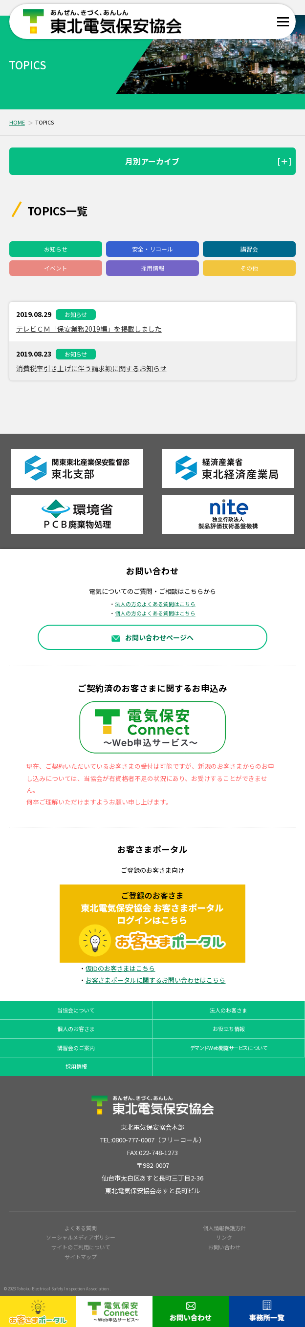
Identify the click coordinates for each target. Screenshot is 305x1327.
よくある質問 (81, 1228)
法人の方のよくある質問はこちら (155, 604)
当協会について (76, 1010)
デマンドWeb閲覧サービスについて (228, 1048)
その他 (249, 268)
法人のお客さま (228, 1010)
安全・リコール (152, 249)
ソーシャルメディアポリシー (80, 1237)
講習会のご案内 (76, 1048)
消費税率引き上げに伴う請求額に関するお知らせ (91, 368)
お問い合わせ (224, 1247)
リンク (224, 1237)
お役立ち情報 (229, 1028)
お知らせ (55, 249)
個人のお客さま (76, 1028)
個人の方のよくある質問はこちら (155, 613)
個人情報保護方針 (224, 1228)
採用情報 (152, 268)
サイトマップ (81, 1257)
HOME (17, 122)
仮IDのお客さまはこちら (120, 968)
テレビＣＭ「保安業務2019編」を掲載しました (89, 329)
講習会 (249, 249)
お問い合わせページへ (152, 637)
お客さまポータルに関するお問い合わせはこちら (155, 980)
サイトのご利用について (80, 1247)
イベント (55, 268)
